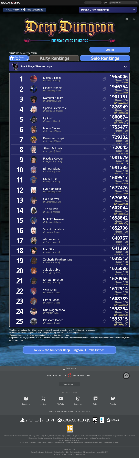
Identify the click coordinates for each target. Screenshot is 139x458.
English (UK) (117, 2)
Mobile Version (71, 368)
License (51, 411)
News (45, 404)
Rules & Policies (62, 411)
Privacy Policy (74, 411)
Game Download (69, 384)
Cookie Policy (85, 411)
